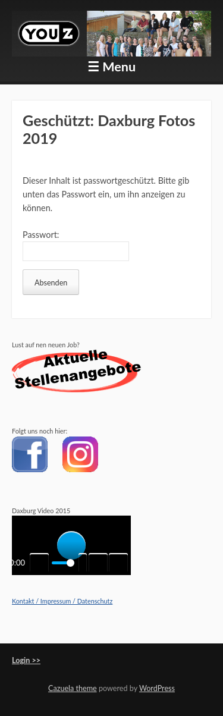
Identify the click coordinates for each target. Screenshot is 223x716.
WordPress (157, 688)
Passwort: (76, 245)
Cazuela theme (72, 688)
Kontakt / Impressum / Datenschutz (62, 601)
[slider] (63, 563)
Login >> (26, 660)
